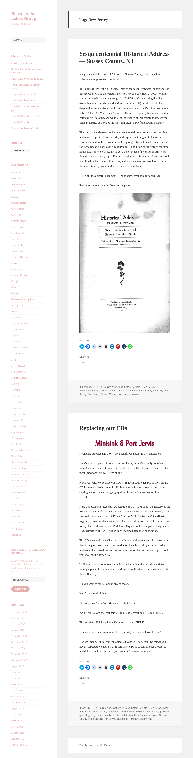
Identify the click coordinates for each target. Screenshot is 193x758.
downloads (138, 390)
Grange (14, 293)
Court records (18, 233)
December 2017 (19, 654)
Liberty (14, 335)
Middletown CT (19, 371)
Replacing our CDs (103, 428)
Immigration (17, 305)
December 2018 (19, 636)
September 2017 (19, 660)
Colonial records (19, 221)
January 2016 (17, 732)
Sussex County (18, 486)
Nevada (15, 396)
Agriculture (16, 178)
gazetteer (164, 711)
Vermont (15, 498)
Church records (18, 202)
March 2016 (17, 726)
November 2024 (19, 612)
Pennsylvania (17, 438)
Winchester (16, 516)
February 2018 (18, 648)
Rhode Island (17, 456)
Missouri (15, 390)
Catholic (15, 196)
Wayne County (18, 504)
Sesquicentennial (19, 462)
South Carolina (18, 468)
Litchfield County (19, 347)
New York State (19, 414)
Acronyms (16, 172)
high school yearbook (103, 715)
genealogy (84, 715)
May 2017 (16, 678)
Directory (16, 239)
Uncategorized (18, 492)
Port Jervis (16, 444)
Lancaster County (19, 323)
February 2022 (18, 624)
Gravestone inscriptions (22, 299)
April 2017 (16, 684)
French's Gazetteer (20, 257)
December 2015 (19, 738)
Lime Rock (16, 341)
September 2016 (19, 702)
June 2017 (16, 672)
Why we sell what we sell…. (25, 94)
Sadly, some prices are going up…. (28, 78)
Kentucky (16, 317)
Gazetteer (16, 263)
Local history (17, 353)
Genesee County (19, 275)
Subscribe (20, 589)
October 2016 (18, 696)
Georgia (15, 281)
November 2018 (19, 642)
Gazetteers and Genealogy (24, 63)
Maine (14, 359)
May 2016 (16, 714)
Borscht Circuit (18, 190)
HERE (133, 603)
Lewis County (18, 329)
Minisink (15, 384)
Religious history (19, 450)
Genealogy (16, 269)
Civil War (16, 215)
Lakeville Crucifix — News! (25, 116)
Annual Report (18, 184)
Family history (18, 251)
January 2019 (17, 630)
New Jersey (16, 408)
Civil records (17, 208)
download (125, 390)
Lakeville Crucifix (20, 122)
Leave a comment (131, 394)
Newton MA (17, 420)
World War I (17, 528)
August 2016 (17, 708)
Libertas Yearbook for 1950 (24, 100)
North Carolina (18, 426)
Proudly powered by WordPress (94, 745)
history (148, 390)
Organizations (18, 432)
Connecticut (17, 227)
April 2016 (16, 720)
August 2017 (17, 666)
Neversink (16, 402)
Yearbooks (16, 534)
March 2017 (17, 690)
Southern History (19, 474)
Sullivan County (19, 480)
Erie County (17, 245)
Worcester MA (18, 522)
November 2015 (19, 745)
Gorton (14, 287)
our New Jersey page (118, 185)
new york (153, 715)
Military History (19, 378)
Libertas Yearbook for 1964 (24, 128)
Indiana (15, 311)
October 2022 (18, 618)
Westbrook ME (18, 510)
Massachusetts (18, 365)
